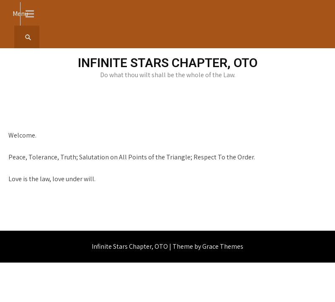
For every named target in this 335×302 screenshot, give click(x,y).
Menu (20, 13)
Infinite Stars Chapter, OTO (168, 62)
